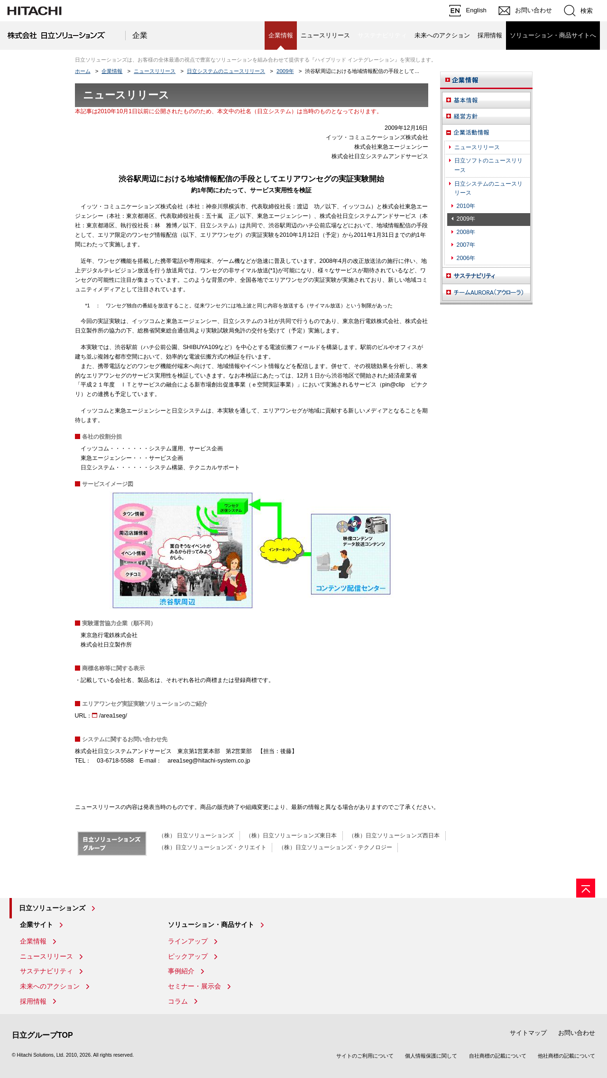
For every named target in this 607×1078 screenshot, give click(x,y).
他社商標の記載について (566, 1056)
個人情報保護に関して (431, 1056)
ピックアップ (188, 956)
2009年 (285, 71)
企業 (139, 35)
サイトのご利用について (365, 1056)
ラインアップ (188, 941)
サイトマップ (528, 1032)
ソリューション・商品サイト (211, 924)
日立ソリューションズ (52, 908)
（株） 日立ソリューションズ (196, 835)
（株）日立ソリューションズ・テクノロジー (335, 847)
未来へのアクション (442, 35)
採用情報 (490, 35)
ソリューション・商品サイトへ (553, 35)
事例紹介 (181, 971)
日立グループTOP (42, 1035)
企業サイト (36, 924)
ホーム (83, 71)
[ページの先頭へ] (585, 888)
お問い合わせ (576, 1032)
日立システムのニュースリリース (226, 71)
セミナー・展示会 (194, 986)
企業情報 (111, 71)
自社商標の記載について (497, 1056)
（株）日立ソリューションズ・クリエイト (212, 847)
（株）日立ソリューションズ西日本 (394, 835)
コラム (178, 1001)
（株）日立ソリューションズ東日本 (291, 835)
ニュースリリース (325, 35)
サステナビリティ (46, 971)
